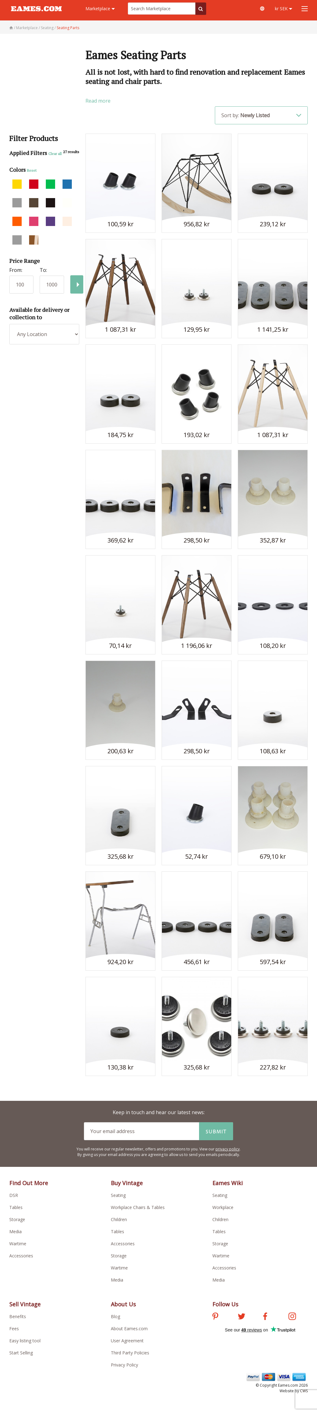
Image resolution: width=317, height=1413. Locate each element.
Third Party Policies (130, 1353)
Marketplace (100, 8)
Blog (115, 1316)
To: (43, 270)
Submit (216, 1131)
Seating (118, 1195)
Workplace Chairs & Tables (138, 1207)
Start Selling (21, 1353)
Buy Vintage (127, 1183)
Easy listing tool (25, 1341)
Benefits (17, 1316)
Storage (17, 1219)
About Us (123, 1304)
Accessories (21, 1256)
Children (119, 1219)
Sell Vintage (25, 1304)
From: (15, 270)
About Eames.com (129, 1328)
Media (15, 1231)
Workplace (222, 1207)
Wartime (17, 1244)
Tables (16, 1207)
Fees (14, 1328)
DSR (13, 1195)
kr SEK (283, 8)
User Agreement (127, 1341)
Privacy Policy (124, 1365)
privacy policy (227, 1149)
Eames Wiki (227, 1183)
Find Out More (28, 1183)
